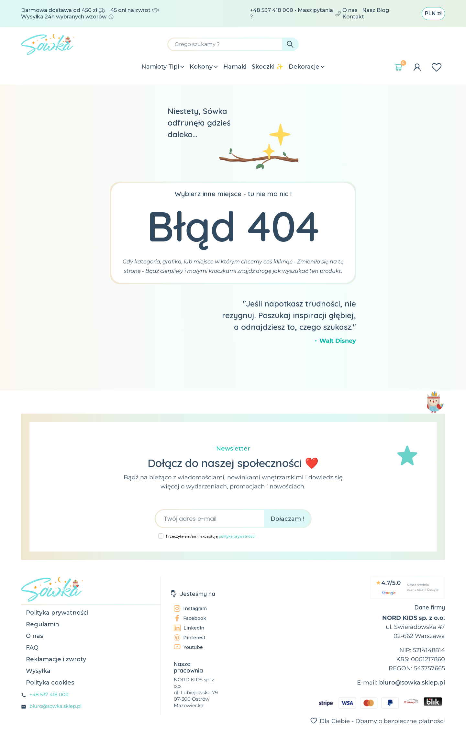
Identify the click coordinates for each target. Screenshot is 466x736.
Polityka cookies (50, 682)
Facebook (190, 618)
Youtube (188, 647)
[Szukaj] (233, 44)
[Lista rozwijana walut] (433, 13)
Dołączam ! (287, 518)
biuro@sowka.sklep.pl (55, 706)
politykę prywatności (237, 536)
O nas (350, 10)
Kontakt (353, 17)
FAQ (32, 647)
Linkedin (189, 628)
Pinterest (189, 637)
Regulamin (42, 624)
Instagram (190, 608)
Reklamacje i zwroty (56, 659)
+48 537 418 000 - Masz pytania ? (295, 13)
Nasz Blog (375, 10)
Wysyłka (38, 671)
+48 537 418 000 (49, 694)
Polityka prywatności (57, 612)
